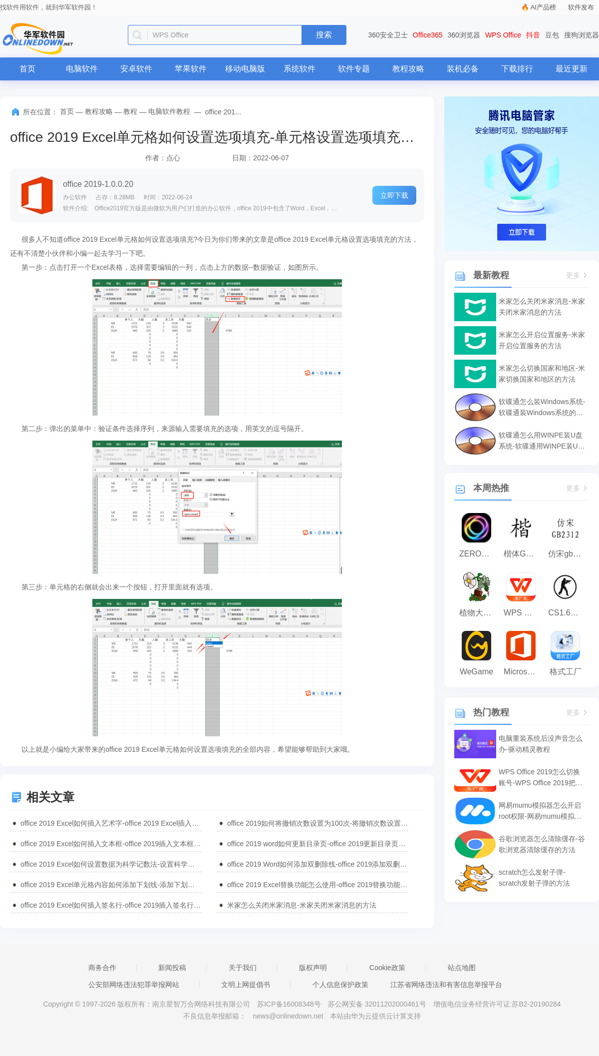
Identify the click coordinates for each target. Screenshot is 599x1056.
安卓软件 (136, 68)
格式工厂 (566, 671)
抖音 (533, 34)
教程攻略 (408, 68)
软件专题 (354, 68)
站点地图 (462, 967)
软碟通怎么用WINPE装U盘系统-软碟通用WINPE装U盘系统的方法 (542, 441)
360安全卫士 (388, 34)
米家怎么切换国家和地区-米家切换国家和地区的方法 (542, 373)
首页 (27, 68)
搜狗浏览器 (581, 34)
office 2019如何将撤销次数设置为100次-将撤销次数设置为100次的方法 (317, 823)
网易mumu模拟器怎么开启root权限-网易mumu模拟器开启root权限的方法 (540, 811)
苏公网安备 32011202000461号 (378, 1004)
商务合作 (102, 967)
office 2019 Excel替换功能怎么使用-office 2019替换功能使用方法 (317, 885)
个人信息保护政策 (340, 984)
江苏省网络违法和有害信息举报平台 (446, 984)
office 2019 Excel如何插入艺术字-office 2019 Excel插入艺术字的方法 (111, 823)
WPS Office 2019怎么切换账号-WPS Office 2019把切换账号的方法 (541, 778)
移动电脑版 (245, 68)
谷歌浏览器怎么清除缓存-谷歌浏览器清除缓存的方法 (542, 844)
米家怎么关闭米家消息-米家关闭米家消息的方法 (301, 905)
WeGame (476, 671)
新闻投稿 (172, 967)
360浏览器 (464, 34)
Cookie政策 (387, 967)
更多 (577, 275)
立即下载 (394, 195)
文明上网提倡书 (245, 984)
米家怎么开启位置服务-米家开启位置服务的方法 (542, 340)
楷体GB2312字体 (523, 553)
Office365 (428, 34)
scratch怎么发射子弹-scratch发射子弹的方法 (534, 877)
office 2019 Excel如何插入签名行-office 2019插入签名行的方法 (111, 905)
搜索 (324, 34)
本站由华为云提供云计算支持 (375, 1016)
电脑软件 (82, 68)
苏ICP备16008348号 (289, 1004)
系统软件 (299, 68)
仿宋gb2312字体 (568, 553)
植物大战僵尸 (479, 612)
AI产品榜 (543, 7)
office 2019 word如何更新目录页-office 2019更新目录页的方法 (317, 844)
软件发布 (581, 7)
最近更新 (572, 68)
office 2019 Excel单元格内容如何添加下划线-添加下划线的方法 (111, 885)
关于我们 (243, 967)
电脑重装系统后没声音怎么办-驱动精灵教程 (541, 743)
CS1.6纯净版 (568, 612)
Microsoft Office (523, 671)
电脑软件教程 (169, 111)
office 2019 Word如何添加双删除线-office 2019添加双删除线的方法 (317, 864)
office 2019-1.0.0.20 (98, 184)
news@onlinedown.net (288, 1016)
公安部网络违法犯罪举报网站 (133, 984)
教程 (130, 111)
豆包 (552, 34)
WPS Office (503, 34)
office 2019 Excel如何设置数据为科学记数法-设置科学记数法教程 (111, 864)
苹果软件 (191, 68)
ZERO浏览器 (479, 553)
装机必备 (463, 68)
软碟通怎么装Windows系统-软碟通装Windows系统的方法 (542, 408)
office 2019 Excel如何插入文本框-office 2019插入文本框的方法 (111, 844)
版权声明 (313, 967)
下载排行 (517, 68)
